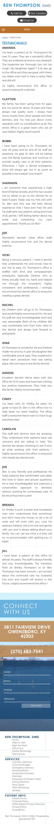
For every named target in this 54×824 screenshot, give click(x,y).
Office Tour (17, 748)
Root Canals (18, 784)
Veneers (16, 790)
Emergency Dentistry (23, 767)
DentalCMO (27, 819)
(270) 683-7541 (27, 651)
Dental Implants (20, 770)
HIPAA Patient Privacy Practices (28, 804)
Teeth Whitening (20, 787)
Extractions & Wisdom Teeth (26, 779)
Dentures (17, 776)
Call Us (16, 13)
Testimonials (18, 754)
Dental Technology (21, 751)
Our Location (37, 13)
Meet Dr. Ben (18, 742)
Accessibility (18, 809)
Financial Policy (20, 801)
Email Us (27, 20)
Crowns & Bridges (21, 765)
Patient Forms (19, 798)
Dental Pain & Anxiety (23, 773)
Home (5, 37)
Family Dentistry (20, 782)
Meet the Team (19, 745)
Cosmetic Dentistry (22, 762)
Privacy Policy (19, 807)
